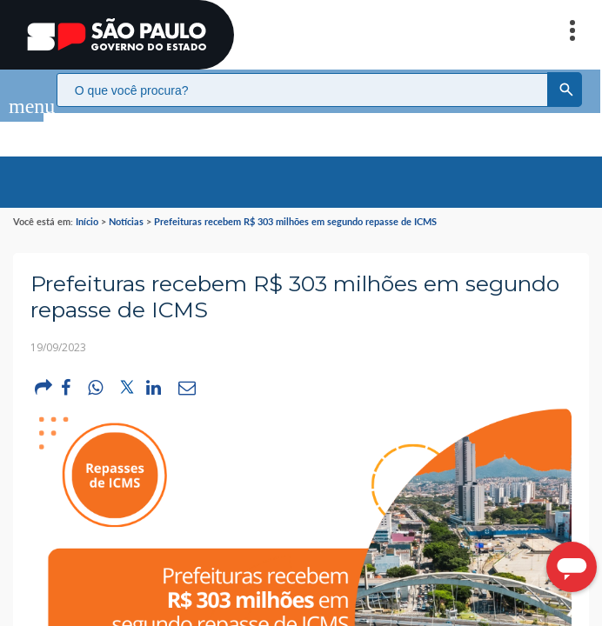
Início (87, 204)
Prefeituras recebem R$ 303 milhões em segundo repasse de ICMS (295, 204)
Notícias (126, 204)
